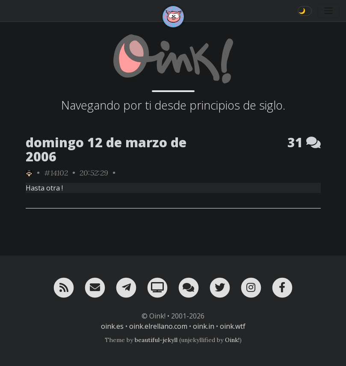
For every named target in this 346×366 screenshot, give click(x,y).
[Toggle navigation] (328, 10)
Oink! (232, 340)
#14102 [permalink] (56, 173)
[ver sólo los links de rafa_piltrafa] (29, 173)
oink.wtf (232, 326)
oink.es (112, 326)
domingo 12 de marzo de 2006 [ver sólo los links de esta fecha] (106, 149)
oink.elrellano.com (158, 326)
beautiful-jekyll (156, 340)
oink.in (203, 326)
